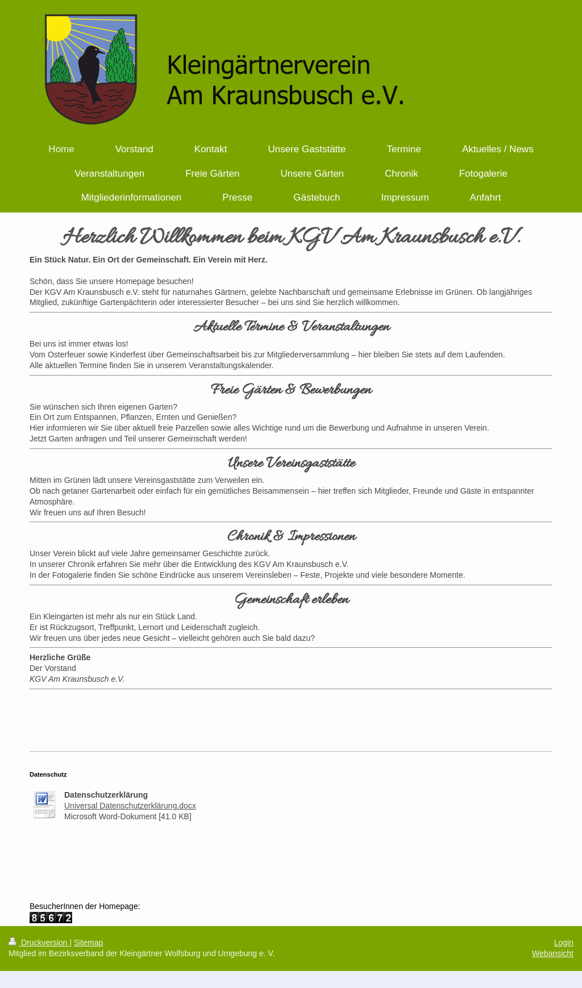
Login (563, 942)
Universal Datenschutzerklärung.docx (130, 805)
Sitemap (88, 942)
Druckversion (39, 942)
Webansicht (552, 953)
